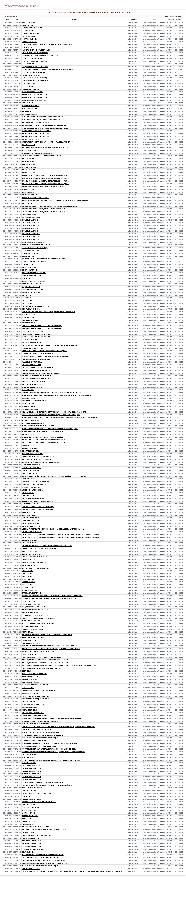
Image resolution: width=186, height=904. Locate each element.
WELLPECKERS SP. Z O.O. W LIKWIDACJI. (36, 827)
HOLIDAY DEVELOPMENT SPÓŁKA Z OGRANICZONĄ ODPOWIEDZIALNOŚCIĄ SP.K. (51, 415)
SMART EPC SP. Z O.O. (29, 707)
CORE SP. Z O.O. (27, 264)
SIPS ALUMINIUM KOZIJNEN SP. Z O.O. (35, 699)
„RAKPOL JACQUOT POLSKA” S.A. (34, 72)
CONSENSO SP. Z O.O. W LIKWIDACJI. (35, 262)
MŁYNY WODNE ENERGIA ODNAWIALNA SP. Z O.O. (40, 548)
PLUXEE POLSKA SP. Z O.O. (31, 621)
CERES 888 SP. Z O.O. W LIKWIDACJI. (34, 248)
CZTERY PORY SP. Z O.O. (30, 270)
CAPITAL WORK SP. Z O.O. (31, 217)
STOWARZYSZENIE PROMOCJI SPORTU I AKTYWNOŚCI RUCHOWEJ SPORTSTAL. (50, 743)
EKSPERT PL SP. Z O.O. (30, 315)
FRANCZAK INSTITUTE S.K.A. (32, 362)
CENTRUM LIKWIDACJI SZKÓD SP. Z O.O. (36, 245)
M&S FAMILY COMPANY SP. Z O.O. (34, 498)
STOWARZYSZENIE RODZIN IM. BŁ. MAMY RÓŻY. (39, 746)
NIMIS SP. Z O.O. (28, 579)
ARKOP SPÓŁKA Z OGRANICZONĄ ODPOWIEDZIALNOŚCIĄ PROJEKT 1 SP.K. (48, 142)
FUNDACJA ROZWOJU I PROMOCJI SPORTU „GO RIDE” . (41, 373)
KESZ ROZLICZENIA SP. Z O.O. (32, 454)
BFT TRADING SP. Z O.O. (30, 195)
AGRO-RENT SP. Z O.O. (30, 108)
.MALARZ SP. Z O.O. (29, 22)
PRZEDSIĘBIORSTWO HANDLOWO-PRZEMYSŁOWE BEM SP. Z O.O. (45, 660)
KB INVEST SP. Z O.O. (29, 448)
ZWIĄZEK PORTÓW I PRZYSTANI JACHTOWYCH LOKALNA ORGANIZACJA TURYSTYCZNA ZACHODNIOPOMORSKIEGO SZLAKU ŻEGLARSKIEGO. (72, 871)
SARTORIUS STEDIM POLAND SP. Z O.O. (36, 685)
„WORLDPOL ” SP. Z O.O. (30, 89)
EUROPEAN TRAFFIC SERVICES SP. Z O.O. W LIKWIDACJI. (42, 326)
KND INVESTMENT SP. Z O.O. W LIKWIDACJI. (37, 459)
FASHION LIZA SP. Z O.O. (30, 340)
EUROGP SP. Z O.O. (28, 323)
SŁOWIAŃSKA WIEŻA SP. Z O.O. (33, 704)
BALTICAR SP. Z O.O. (29, 159)
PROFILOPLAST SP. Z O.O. (31, 643)
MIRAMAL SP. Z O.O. (29, 543)
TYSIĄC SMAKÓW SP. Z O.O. (31, 807)
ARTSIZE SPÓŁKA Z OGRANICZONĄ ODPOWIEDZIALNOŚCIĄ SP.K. (45, 147)
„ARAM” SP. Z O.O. (28, 25)
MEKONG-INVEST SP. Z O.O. (32, 532)
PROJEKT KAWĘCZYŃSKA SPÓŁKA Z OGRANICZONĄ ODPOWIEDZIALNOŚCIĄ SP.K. (51, 649)
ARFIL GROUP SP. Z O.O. (30, 139)
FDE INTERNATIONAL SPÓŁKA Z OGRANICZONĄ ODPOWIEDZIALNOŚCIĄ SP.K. (50, 345)
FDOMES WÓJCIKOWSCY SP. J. (32, 348)
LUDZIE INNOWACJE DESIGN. (32, 490)
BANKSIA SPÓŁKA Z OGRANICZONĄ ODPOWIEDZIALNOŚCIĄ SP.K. (45, 175)
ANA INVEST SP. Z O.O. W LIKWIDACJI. (35, 122)
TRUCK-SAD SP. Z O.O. (29, 805)
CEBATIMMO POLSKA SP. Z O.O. (33, 242)
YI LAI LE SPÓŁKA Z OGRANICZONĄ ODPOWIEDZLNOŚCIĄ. (43, 855)
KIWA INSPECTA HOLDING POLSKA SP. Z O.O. (38, 457)
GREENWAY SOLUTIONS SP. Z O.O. (34, 401)
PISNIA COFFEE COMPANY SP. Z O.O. (35, 615)
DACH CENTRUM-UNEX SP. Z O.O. (34, 273)
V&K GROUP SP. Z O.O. (30, 816)
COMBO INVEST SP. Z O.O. (31, 253)
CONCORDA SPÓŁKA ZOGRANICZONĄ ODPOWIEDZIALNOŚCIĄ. (44, 259)
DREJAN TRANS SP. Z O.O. (31, 287)
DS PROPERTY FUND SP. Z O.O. (33, 289)
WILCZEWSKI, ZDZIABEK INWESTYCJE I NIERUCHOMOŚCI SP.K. (44, 830)
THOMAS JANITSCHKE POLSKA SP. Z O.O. (36, 793)
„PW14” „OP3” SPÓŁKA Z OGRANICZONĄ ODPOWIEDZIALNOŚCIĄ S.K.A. (47, 69)
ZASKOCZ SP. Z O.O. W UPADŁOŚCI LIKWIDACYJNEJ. (40, 866)
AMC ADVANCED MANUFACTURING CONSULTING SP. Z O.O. (43, 117)
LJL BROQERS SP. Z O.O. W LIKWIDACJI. (36, 482)
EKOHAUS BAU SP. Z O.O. (31, 309)
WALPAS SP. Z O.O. (28, 821)
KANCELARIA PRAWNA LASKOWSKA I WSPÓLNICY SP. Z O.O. (43, 440)
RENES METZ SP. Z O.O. (30, 677)
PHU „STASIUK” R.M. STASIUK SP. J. (34, 607)
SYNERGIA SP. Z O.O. (29, 757)
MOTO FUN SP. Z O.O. (29, 565)
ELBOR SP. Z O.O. (28, 317)
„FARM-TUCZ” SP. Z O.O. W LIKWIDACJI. (36, 50)
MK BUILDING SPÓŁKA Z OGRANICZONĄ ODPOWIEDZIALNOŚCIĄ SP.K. (47, 546)
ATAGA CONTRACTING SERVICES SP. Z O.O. (37, 153)
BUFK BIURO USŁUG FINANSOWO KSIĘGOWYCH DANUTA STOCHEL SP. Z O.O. (49, 206)
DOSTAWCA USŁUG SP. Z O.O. (32, 284)
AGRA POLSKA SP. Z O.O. (30, 106)
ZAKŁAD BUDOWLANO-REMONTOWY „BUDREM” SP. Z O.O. (43, 857)
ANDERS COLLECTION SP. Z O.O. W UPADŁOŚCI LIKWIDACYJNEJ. (45, 125)
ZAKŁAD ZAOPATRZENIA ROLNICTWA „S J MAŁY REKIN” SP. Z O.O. (45, 863)
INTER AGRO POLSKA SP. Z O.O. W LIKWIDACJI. (38, 426)
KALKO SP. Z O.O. (28, 434)
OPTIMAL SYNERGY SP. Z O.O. (32, 593)
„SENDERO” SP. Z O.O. (30, 83)
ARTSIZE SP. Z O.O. (28, 145)
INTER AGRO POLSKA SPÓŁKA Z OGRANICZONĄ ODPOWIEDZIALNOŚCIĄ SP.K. (50, 429)
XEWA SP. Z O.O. (28, 852)
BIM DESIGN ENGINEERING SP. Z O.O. (35, 198)
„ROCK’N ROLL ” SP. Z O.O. (31, 75)
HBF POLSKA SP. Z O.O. (30, 409)
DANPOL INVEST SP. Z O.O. (31, 276)
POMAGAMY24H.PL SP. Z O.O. (32, 629)
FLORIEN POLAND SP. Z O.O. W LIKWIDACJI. (37, 354)
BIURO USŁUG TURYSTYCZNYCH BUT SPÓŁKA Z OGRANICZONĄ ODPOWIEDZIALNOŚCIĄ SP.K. (55, 200)
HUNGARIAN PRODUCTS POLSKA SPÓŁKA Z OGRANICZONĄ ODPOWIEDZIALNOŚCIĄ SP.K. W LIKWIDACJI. (59, 417)
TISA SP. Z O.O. (27, 796)
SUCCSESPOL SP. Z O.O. (30, 755)
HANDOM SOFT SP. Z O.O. (31, 406)
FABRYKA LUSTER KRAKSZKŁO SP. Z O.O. (36, 334)
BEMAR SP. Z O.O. (28, 192)
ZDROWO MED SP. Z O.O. (31, 869)
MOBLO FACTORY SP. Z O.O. (32, 554)
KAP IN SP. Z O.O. (28, 445)
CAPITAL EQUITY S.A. (29, 214)
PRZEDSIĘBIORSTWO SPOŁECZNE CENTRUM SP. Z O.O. (41, 668)
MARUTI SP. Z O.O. (28, 512)
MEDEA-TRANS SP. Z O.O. (31, 523)
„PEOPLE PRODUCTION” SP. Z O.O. (34, 61)
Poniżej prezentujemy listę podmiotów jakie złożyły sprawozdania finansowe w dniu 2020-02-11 (91, 12)
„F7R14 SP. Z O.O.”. (28, 47)
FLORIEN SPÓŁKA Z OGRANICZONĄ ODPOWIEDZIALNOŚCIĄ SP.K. (45, 356)
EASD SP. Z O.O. (27, 295)
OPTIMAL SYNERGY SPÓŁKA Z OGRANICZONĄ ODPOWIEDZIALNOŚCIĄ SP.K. (49, 598)
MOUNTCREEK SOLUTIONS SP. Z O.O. (35, 568)
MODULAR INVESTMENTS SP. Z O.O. (35, 557)
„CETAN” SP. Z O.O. (28, 31)
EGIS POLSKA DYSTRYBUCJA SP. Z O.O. (35, 306)
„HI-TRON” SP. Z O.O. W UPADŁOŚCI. (35, 53)
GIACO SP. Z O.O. (28, 390)
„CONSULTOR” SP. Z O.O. (31, 33)
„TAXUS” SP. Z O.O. (28, 86)
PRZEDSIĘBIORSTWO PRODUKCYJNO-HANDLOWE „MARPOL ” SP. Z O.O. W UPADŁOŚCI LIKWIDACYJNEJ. (59, 665)
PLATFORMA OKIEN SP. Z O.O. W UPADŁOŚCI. (38, 618)
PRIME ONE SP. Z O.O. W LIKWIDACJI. (35, 637)
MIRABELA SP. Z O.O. (29, 540)
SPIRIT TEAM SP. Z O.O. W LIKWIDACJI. (35, 724)
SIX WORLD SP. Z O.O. (29, 702)
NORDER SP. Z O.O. (28, 582)
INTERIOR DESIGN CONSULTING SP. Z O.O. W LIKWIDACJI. (42, 431)
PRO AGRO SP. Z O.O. (29, 640)
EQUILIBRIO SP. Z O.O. (30, 320)
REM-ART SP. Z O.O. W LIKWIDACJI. (34, 674)
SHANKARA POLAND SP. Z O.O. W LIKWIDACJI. (38, 690)
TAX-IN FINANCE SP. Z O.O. (31, 768)
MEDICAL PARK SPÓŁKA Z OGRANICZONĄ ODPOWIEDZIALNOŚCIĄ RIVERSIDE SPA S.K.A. (53, 529)
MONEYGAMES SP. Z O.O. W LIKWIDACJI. (36, 562)
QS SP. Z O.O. (26, 671)
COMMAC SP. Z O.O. (29, 256)
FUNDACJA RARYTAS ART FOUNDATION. (36, 370)
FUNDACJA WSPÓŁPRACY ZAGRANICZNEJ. (37, 376)
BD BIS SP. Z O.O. (28, 189)
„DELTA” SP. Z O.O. (28, 36)
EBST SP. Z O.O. (27, 301)
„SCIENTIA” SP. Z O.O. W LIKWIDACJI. (35, 81)
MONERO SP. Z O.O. (29, 560)
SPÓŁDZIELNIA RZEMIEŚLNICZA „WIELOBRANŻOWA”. (41, 732)
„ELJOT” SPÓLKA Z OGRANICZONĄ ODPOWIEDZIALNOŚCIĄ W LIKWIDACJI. (48, 44)
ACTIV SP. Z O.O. (28, 103)
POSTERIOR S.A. (27, 632)
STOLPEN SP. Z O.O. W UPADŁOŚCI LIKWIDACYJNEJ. (40, 738)
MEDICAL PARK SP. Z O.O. (31, 526)
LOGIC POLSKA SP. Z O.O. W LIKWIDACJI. (36, 484)
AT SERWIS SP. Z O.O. (29, 150)
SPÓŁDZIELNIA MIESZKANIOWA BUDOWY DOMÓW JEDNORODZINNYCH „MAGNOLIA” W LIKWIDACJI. (58, 727)
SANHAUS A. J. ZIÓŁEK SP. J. (32, 682)
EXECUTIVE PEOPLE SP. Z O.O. (32, 331)
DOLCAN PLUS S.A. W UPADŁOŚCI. (34, 281)
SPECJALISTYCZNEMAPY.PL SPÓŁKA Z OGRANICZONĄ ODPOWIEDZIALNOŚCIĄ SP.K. (52, 718)
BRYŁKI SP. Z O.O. (28, 203)
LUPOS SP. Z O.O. (28, 496)
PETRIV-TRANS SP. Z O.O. (31, 604)
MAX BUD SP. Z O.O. (29, 515)
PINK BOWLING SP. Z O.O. (31, 612)
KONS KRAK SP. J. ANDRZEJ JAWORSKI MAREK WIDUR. (41, 462)
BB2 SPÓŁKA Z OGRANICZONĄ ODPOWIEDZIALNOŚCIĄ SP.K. (43, 186)
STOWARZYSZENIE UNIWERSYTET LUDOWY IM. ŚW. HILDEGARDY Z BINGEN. (49, 749)
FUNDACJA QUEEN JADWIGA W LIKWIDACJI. (37, 367)
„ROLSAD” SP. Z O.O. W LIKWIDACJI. (35, 78)
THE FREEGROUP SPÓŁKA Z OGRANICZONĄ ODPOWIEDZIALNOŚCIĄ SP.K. (48, 785)
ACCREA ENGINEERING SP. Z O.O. (34, 100)
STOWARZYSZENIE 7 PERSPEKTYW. (34, 741)
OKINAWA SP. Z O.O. (29, 590)
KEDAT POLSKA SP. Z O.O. (31, 451)
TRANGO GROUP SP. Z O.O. (31, 799)
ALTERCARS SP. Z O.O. (29, 114)
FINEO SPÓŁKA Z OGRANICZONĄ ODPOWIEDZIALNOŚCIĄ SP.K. (44, 351)
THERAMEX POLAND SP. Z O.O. (33, 788)
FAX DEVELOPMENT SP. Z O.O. (32, 342)
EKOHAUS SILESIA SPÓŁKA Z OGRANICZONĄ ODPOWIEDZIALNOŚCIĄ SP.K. (48, 312)
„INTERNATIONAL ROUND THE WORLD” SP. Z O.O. (40, 56)
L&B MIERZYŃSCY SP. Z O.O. (32, 465)
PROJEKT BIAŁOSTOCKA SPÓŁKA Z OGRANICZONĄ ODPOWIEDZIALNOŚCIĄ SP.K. (50, 646)
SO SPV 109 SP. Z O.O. (29, 710)
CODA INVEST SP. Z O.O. (30, 250)
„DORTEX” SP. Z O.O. (29, 39)
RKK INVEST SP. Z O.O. (30, 679)
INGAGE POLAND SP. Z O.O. (32, 420)
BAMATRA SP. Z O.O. (29, 161)
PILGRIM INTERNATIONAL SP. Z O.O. (35, 610)
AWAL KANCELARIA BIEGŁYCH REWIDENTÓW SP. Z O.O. (42, 156)
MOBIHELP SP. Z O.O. (29, 551)
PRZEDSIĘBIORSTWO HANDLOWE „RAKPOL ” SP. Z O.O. (41, 657)
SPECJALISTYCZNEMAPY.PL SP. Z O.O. (35, 716)
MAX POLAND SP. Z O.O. (30, 518)
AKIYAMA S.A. (27, 111)
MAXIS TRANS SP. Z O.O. (30, 521)
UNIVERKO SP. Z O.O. (29, 810)
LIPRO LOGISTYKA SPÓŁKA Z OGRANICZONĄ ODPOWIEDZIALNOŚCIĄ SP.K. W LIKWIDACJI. (54, 476)
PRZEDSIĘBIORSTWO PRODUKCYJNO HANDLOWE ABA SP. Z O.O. (45, 663)
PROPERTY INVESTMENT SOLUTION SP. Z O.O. (38, 651)
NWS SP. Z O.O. (27, 585)
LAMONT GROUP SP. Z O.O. (31, 468)
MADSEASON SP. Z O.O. (30, 504)
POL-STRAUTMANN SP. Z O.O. (32, 626)
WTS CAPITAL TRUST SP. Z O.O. (33, 849)
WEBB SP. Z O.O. (28, 824)
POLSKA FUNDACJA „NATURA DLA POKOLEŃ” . (38, 624)
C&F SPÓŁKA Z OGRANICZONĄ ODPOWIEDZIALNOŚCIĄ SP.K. (43, 209)
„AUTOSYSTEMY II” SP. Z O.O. (32, 28)
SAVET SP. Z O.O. (28, 688)
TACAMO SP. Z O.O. (29, 763)
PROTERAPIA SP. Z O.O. (30, 654)
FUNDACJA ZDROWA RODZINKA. (33, 381)
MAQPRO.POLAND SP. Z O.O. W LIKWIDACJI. (38, 507)
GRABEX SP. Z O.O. (28, 398)
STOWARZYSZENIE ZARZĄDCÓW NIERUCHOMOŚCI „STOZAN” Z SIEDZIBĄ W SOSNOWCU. (53, 752)
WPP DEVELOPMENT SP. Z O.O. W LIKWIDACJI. (38, 835)
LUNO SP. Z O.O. (28, 493)
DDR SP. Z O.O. (27, 278)
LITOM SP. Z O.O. (28, 479)
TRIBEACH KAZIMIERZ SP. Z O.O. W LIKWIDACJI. (39, 802)
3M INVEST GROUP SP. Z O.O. (32, 92)
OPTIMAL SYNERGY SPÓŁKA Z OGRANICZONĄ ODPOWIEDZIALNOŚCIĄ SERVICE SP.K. (52, 596)
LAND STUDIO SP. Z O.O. (30, 473)
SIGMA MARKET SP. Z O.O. (31, 693)
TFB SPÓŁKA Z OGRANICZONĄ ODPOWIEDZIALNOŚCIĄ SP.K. (43, 782)
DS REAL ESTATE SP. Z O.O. (31, 292)
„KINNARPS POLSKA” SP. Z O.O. (33, 58)
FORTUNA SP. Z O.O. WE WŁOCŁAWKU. (36, 359)
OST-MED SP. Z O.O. (29, 601)
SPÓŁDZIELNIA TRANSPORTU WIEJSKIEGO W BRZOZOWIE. (42, 735)
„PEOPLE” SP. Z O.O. (29, 64)
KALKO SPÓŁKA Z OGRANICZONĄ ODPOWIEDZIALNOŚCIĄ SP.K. (44, 437)
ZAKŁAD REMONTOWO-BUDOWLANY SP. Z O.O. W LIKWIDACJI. (44, 860)
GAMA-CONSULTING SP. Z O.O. (33, 387)
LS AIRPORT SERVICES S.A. (31, 487)
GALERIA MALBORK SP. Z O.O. (32, 384)
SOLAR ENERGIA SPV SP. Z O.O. (33, 713)
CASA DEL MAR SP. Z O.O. (31, 220)
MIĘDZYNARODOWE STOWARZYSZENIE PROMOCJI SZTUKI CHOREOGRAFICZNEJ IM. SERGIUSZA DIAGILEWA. (60, 535)
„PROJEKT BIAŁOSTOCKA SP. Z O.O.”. (35, 67)
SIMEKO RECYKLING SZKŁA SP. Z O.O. (35, 696)
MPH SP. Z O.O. (27, 571)
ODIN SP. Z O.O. (27, 587)
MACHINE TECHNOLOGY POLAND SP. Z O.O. (38, 501)
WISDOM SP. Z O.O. (29, 832)
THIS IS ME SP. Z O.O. (29, 791)
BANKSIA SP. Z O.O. (29, 164)
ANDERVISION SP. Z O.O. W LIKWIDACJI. (36, 131)
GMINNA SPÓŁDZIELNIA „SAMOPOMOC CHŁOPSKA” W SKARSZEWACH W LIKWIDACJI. (52, 393)
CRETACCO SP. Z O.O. (29, 267)
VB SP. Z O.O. (26, 818)
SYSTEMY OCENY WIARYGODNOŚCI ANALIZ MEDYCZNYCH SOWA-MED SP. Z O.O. (51, 760)
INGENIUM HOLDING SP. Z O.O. (33, 423)
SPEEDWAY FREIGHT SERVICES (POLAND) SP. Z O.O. (40, 721)
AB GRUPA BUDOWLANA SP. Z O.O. (34, 95)
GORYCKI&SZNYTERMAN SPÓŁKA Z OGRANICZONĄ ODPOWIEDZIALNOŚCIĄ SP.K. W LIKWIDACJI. (56, 395)
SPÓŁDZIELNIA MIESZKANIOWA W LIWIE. (36, 729)
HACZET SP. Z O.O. (28, 404)
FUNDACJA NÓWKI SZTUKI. (31, 365)
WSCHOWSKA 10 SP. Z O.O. (31, 838)
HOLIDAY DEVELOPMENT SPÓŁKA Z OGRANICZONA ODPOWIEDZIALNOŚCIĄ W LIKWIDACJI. (54, 412)
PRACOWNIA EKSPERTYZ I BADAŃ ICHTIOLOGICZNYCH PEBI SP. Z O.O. (47, 635)
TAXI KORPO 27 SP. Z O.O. (31, 766)
